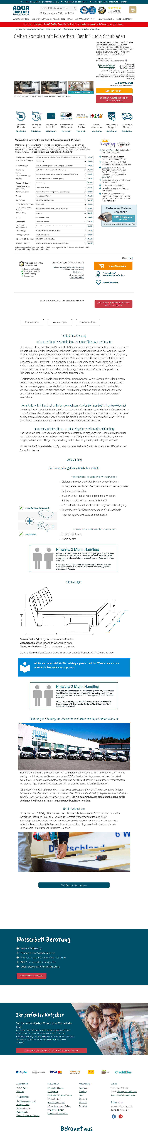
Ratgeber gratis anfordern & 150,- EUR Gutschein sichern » (51, 1050)
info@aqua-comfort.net (127, 1092)
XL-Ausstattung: (22, 166)
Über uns (20, 1092)
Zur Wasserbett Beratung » (31, 976)
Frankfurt (83, 1106)
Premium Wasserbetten (58, 1113)
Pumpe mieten (22, 1112)
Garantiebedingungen (26, 1101)
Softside (105, 150)
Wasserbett (115, 150)
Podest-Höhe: (21, 213)
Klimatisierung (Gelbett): (25, 204)
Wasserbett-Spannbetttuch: (21, 226)
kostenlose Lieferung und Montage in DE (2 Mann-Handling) (106, 66)
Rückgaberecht (22, 1104)
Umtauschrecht (23, 1108)
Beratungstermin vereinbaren (122, 1095)
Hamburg (83, 1092)
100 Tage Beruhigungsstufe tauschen (109, 2)
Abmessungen (60, 322)
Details (90, 157)
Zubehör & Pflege (41, 19)
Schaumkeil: (20, 170)
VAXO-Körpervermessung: (23, 174)
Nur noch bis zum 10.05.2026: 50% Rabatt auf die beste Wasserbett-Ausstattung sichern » (74, 24)
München (83, 1102)
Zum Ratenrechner (127, 68)
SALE (69, 19)
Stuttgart (83, 1099)
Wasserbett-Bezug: (23, 183)
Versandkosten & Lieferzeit (28, 1115)
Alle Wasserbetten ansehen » (74, 885)
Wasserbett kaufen (56, 1088)
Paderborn (83, 1088)
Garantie (105, 167)
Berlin (81, 1095)
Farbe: (18, 218)
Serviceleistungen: (22, 243)
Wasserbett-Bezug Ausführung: (22, 187)
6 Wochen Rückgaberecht (75, 2)
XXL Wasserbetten (56, 1110)
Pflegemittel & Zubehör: (24, 239)
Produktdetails (32, 322)
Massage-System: (22, 235)
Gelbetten (59, 19)
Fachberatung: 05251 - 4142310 (58, 13)
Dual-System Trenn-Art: (24, 157)
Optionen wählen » (114, 91)
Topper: (18, 196)
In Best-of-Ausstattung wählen (114, 99)
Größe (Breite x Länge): (24, 161)
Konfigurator (124, 19)
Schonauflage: (21, 231)
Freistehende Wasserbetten (60, 1095)
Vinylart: (19, 179)
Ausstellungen (105, 19)
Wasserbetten (21, 19)
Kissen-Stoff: (20, 222)
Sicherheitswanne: (22, 192)
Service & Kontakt (85, 19)
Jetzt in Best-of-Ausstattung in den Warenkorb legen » (113, 303)
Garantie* (106, 177)
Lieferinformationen (88, 322)
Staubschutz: (20, 200)
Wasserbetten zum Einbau (59, 1106)
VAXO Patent (22, 1088)
